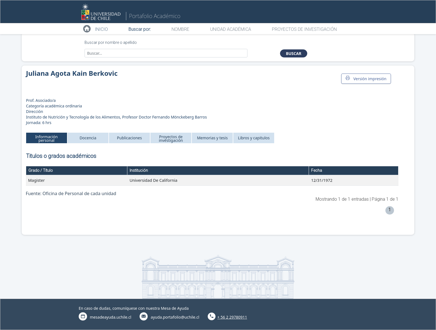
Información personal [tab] (46, 138)
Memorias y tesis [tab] (212, 137)
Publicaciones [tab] (129, 137)
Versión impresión (366, 78)
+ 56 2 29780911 (232, 317)
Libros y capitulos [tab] (254, 137)
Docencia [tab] (88, 137)
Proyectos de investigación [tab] (171, 138)
